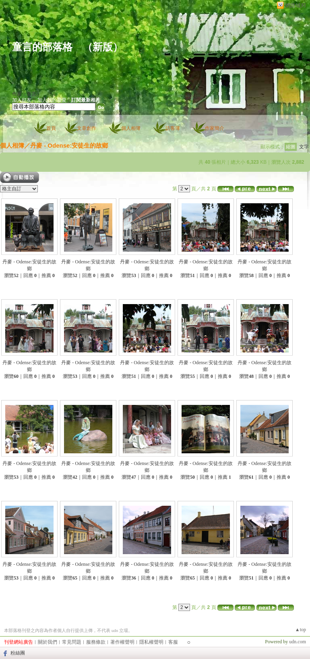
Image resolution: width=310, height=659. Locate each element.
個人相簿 (131, 128)
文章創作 (86, 128)
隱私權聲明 (151, 642)
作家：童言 (24, 94)
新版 (103, 47)
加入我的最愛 (51, 100)
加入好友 (21, 100)
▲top (300, 629)
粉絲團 (17, 653)
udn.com (297, 641)
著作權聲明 (122, 642)
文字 (304, 147)
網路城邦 (295, 5)
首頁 (51, 128)
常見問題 (71, 642)
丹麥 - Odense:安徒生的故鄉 (69, 145)
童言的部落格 (42, 47)
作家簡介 (214, 128)
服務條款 (95, 642)
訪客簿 (172, 128)
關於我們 (47, 642)
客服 (173, 642)
